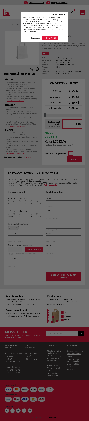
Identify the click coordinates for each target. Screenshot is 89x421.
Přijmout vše (50, 38)
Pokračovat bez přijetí (57, 14)
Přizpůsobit (35, 38)
